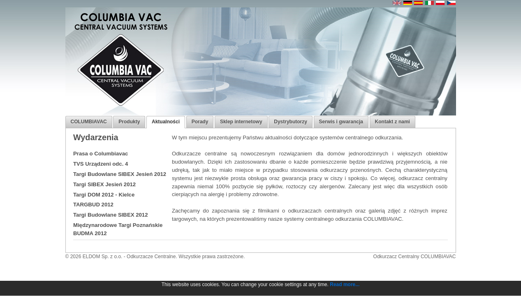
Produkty (129, 122)
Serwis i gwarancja (341, 122)
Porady (200, 122)
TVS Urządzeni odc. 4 (100, 164)
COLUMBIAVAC (89, 122)
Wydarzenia (95, 137)
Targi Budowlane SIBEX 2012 (110, 215)
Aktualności (166, 122)
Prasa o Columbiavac (100, 153)
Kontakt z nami (392, 122)
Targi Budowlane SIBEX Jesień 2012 (119, 174)
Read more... (344, 284)
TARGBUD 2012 (93, 204)
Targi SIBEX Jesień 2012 (104, 184)
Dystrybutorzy (290, 122)
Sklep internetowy (241, 122)
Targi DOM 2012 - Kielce (103, 195)
